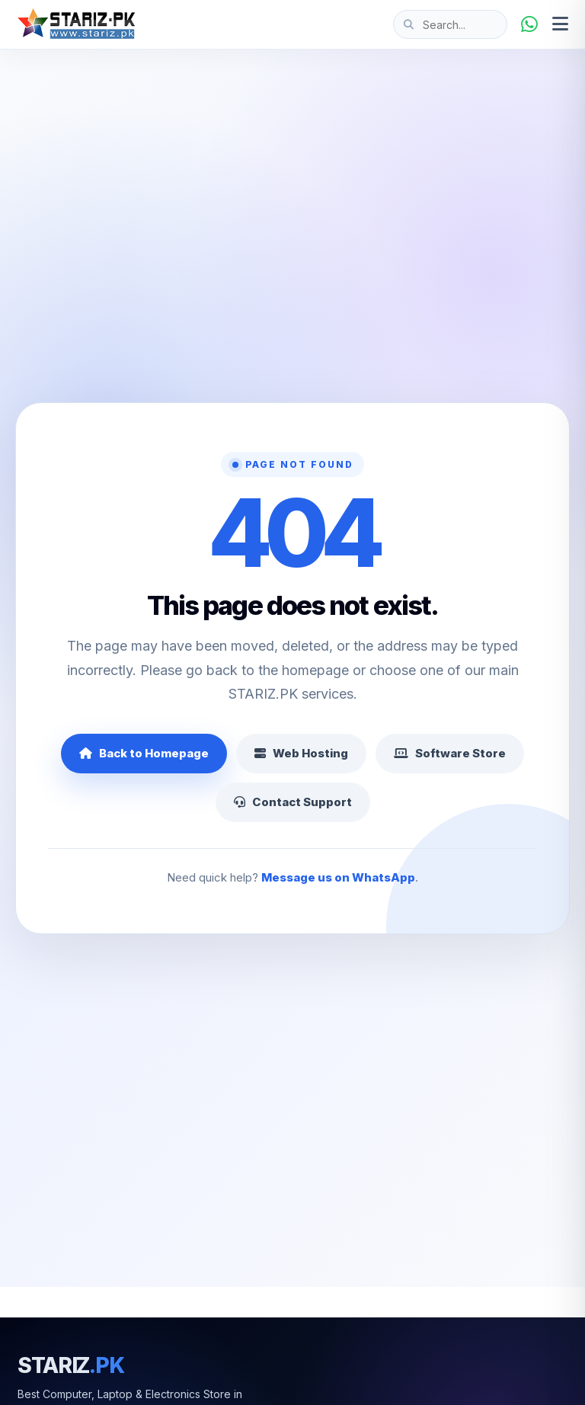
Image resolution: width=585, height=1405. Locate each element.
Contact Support (293, 802)
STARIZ (71, 1365)
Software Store (450, 753)
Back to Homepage (144, 753)
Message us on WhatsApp (338, 877)
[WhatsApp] (529, 24)
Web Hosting (301, 753)
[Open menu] (560, 24)
